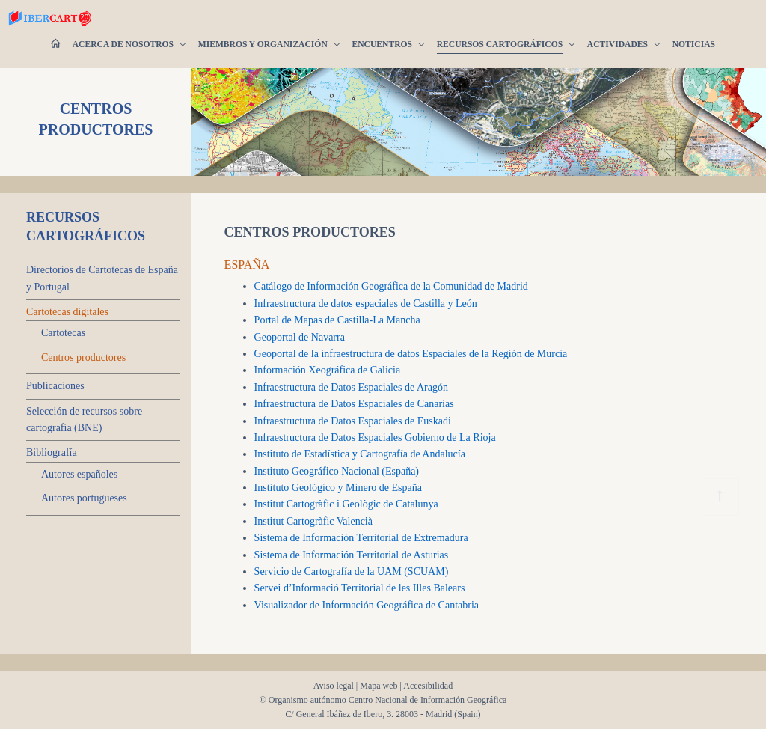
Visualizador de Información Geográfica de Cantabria (366, 605)
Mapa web (378, 685)
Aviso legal (333, 685)
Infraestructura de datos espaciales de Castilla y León (365, 303)
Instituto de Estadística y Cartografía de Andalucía (359, 454)
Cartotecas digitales (67, 311)
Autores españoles (79, 474)
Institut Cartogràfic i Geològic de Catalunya (346, 504)
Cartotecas (63, 332)
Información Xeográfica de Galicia (327, 370)
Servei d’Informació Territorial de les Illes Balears (359, 588)
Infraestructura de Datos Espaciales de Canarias (354, 403)
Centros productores (83, 357)
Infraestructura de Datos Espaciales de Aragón (351, 387)
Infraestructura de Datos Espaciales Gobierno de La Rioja (375, 437)
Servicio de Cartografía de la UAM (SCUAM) (351, 571)
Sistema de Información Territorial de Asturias (351, 555)
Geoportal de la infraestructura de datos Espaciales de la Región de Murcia (411, 353)
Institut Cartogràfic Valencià (313, 521)
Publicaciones (55, 385)
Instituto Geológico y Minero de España (338, 487)
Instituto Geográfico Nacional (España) (336, 471)
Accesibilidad (428, 685)
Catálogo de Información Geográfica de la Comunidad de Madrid (391, 286)
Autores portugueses (84, 498)
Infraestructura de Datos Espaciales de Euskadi (352, 421)
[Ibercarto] (23, 18)
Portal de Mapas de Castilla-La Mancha (337, 320)
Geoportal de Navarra (299, 337)
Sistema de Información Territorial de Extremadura (361, 537)
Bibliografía (51, 452)
